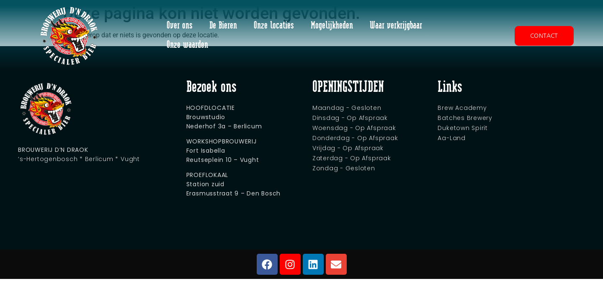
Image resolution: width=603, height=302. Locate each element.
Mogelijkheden (332, 25)
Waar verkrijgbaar (396, 25)
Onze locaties (274, 25)
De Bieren (223, 25)
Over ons (180, 25)
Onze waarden (187, 45)
